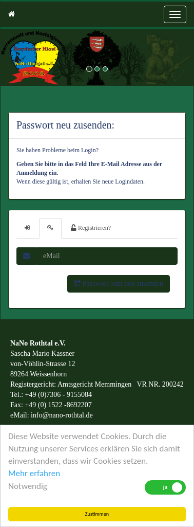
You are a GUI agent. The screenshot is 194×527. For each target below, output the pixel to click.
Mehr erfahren (34, 473)
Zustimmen (97, 514)
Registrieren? (91, 227)
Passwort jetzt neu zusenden (118, 283)
